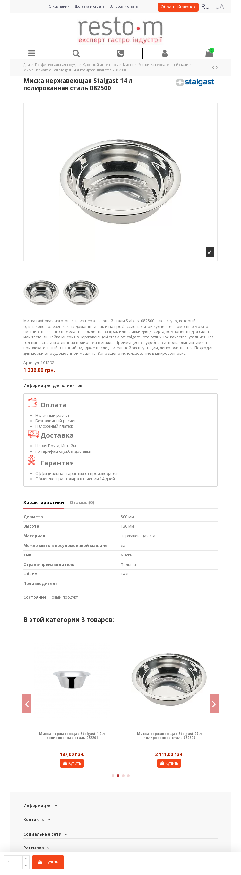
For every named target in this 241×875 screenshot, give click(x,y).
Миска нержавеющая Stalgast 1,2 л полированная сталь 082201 (72, 735)
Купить (48, 862)
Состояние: (35, 597)
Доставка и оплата (90, 6)
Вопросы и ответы (124, 6)
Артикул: (31, 362)
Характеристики (43, 502)
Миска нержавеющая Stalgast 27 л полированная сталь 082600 (169, 735)
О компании (60, 6)
